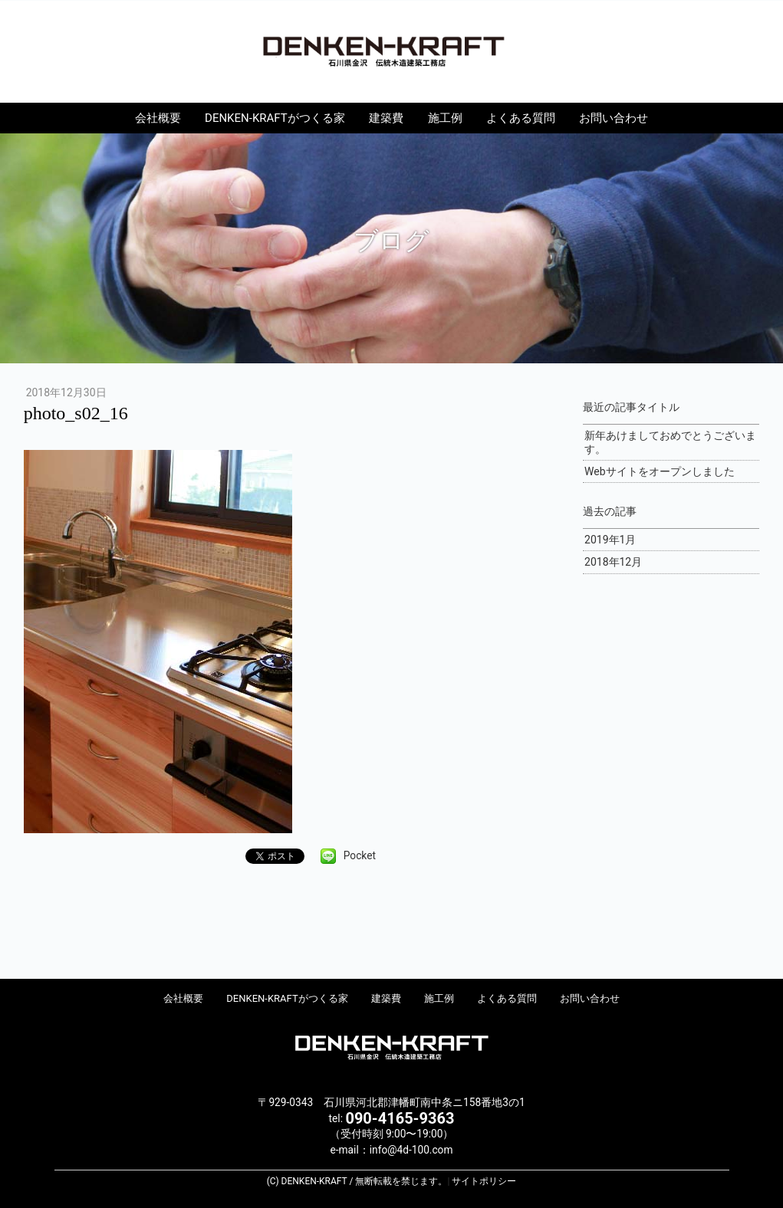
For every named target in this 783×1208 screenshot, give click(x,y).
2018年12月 (613, 562)
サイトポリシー (484, 1181)
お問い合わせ (613, 118)
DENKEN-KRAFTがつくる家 (275, 118)
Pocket (360, 855)
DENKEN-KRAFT (392, 51)
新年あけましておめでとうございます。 (670, 442)
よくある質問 (520, 118)
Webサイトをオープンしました (659, 471)
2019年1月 (610, 539)
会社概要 (158, 118)
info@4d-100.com (411, 1150)
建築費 (386, 118)
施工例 (445, 118)
